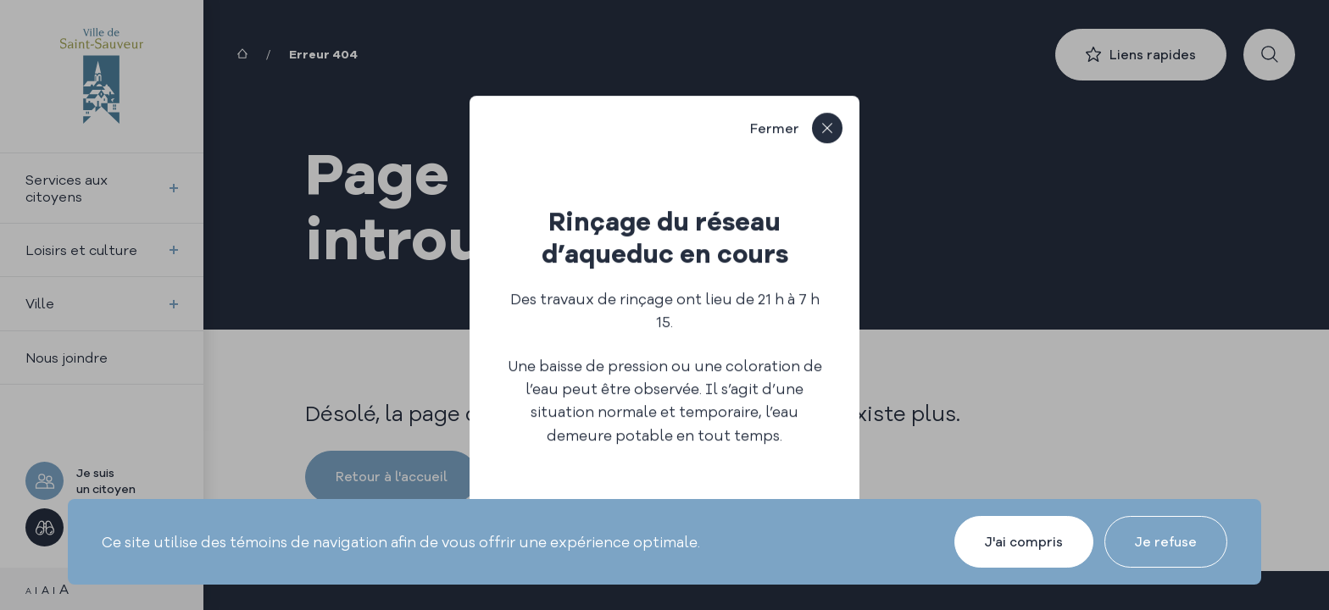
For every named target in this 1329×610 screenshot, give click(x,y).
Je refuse (1166, 542)
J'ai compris (1024, 542)
